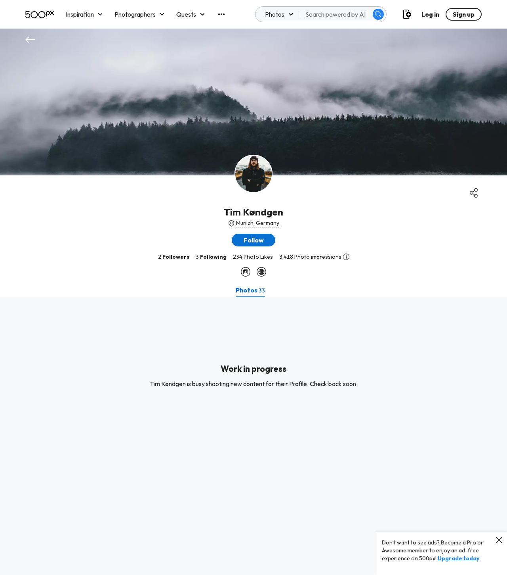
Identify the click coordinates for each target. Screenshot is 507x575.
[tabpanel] (253, 436)
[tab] (250, 290)
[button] (253, 240)
